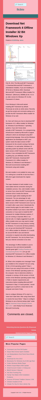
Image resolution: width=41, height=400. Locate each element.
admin (21, 40)
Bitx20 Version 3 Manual (14, 370)
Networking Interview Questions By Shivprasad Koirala (21, 328)
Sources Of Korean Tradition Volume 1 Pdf (20, 379)
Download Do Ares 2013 (14, 359)
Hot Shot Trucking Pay (14, 372)
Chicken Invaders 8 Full (14, 382)
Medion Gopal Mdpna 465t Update (18, 365)
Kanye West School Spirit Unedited (18, 352)
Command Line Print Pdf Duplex (17, 349)
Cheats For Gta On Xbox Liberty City (18, 384)
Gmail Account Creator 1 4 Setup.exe (19, 368)
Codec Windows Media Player (16, 363)
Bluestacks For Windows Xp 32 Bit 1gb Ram (21, 361)
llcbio (20, 9)
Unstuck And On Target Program (26, 333)
